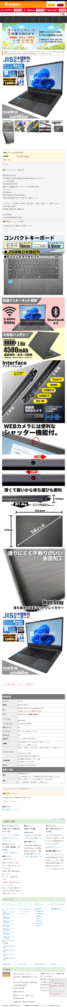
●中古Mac (38, 909)
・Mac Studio (39, 923)
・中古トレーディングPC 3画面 (8, 925)
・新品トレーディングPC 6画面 (8, 917)
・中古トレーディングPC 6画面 (8, 933)
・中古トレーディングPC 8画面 (8, 937)
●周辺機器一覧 (55, 909)
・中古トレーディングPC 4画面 (8, 929)
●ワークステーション (25, 909)
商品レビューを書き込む (10, 229)
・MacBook (38, 916)
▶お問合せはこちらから (53, 847)
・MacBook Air (39, 911)
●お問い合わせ (39, 964)
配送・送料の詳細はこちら (34, 838)
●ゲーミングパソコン (58, 904)
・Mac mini (38, 921)
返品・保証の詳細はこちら (34, 856)
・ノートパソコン (24, 911)
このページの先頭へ (58, 819)
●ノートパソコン (7, 904)
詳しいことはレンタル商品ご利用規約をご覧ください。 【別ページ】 (11, 838)
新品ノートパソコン (12, 809)
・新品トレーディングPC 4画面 (8, 913)
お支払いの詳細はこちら (11, 852)
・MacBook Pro (40, 913)
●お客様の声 (6, 964)
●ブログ (53, 964)
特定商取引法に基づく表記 (48, 990)
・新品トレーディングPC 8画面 (8, 921)
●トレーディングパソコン (9, 909)
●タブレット (39, 904)
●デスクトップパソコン (25, 904)
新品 (3, 809)
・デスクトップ (23, 913)
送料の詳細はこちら (9, 859)
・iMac (37, 918)
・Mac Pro (38, 925)
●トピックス (22, 964)
